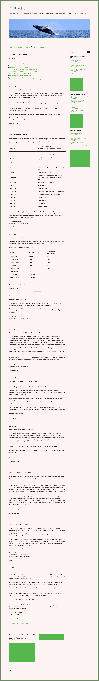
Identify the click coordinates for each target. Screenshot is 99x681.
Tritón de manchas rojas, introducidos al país (21, 77)
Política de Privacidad (21, 675)
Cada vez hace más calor (76, 60)
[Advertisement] (23, 653)
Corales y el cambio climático (77, 110)
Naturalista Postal (61, 13)
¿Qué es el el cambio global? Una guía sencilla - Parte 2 (78, 66)
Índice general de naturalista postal (26, 47)
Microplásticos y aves (75, 104)
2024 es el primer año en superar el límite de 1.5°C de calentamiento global (80, 73)
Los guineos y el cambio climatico (78, 63)
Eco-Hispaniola (12, 675)
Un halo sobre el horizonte (76, 133)
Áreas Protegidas (13, 13)
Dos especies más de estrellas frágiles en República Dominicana (26, 69)
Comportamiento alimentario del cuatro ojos (21, 73)
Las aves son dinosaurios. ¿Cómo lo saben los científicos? (79, 107)
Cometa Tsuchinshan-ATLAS (77, 142)
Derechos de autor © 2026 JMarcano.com (36, 675)
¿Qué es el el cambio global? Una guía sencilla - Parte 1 (78, 70)
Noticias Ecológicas (78, 94)
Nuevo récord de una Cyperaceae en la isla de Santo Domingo (25, 79)
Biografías (35, 13)
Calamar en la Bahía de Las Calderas (18, 67)
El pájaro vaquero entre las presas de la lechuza (21, 62)
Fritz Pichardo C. (16, 639)
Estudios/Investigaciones (46, 13)
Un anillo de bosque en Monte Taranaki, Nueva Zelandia (79, 139)
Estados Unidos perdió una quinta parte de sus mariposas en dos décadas (80, 101)
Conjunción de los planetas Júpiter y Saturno (80, 136)
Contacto (81, 13)
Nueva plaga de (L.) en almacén (23, 71)
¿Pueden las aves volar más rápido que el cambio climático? (79, 97)
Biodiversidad (25, 13)
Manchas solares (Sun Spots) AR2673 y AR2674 (79, 146)
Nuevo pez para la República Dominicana (20, 75)
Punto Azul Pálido (77, 130)
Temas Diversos (71, 13)
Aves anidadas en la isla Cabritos (17, 65)
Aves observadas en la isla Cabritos (18, 64)
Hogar (11, 46)
